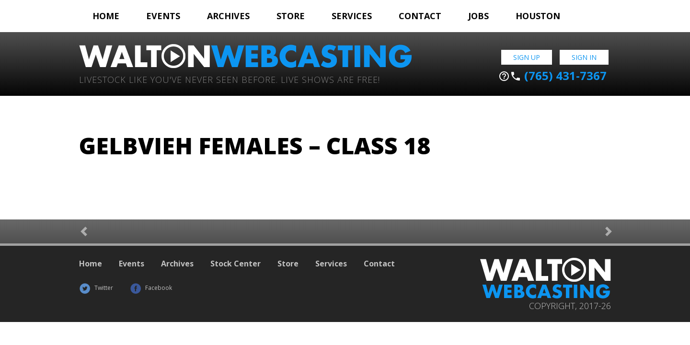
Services (352, 16)
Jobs (478, 16)
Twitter (96, 288)
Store (290, 16)
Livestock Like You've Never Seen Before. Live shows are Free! (229, 79)
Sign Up (526, 57)
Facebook (151, 288)
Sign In (584, 57)
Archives (228, 16)
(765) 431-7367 (552, 75)
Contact (420, 16)
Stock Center (235, 263)
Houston (538, 16)
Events (163, 16)
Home (105, 16)
